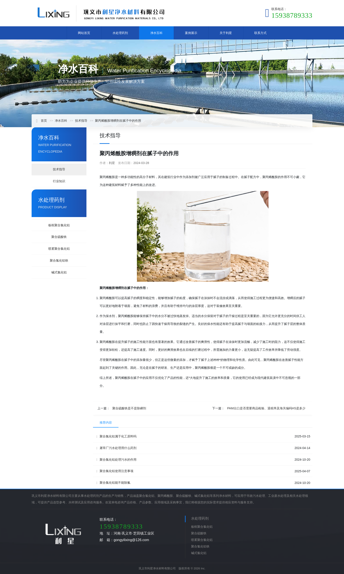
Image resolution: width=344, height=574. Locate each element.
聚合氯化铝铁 (59, 260)
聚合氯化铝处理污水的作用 (116, 460)
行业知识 (59, 181)
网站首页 (84, 33)
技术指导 (81, 120)
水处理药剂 (120, 33)
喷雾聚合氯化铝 (59, 248)
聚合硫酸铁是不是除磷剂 (129, 408)
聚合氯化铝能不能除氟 (113, 483)
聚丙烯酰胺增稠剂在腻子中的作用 (118, 120)
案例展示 (191, 33)
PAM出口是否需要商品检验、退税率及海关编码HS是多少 (266, 408)
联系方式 (260, 33)
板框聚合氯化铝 (59, 225)
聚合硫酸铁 (59, 237)
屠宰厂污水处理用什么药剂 (116, 448)
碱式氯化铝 (59, 272)
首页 (41, 120)
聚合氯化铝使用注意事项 (114, 471)
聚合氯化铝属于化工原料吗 (116, 436)
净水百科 (156, 33)
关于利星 (226, 33)
